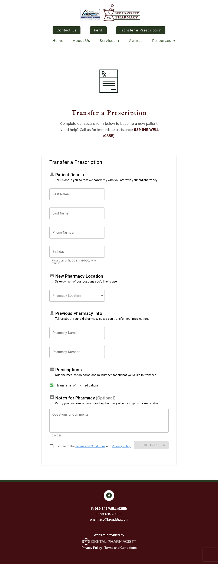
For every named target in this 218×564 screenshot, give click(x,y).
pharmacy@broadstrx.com (109, 519)
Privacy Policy (92, 547)
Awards (135, 40)
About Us (81, 40)
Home (57, 40)
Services (110, 40)
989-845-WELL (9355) (111, 508)
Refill (98, 30)
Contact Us (66, 30)
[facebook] (109, 495)
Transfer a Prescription (141, 30)
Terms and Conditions (120, 547)
